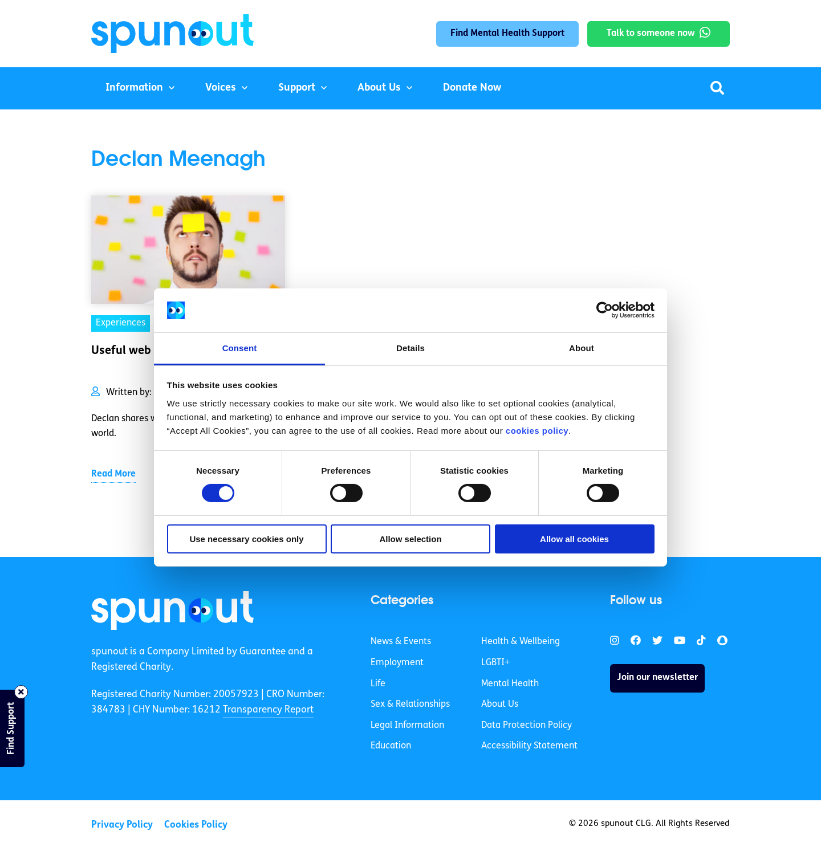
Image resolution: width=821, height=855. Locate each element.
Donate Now (472, 88)
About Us (379, 88)
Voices (220, 88)
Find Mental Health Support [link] (507, 33)
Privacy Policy (122, 825)
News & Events (401, 641)
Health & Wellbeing (520, 641)
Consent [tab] (239, 348)
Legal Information (407, 725)
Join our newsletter (657, 677)
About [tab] (581, 348)
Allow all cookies (574, 539)
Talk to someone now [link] (651, 33)
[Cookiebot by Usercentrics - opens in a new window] (605, 310)
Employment (397, 662)
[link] (172, 610)
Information (134, 88)
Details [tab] (410, 348)
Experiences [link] (120, 323)
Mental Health (510, 684)
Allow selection (410, 539)
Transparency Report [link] (268, 710)
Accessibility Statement (529, 746)
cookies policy (537, 430)
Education (391, 746)
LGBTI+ (495, 662)
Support (296, 88)
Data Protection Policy (526, 725)
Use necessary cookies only (246, 539)
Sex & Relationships (410, 704)
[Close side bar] (21, 692)
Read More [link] (113, 474)
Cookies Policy (195, 825)
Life (378, 684)
